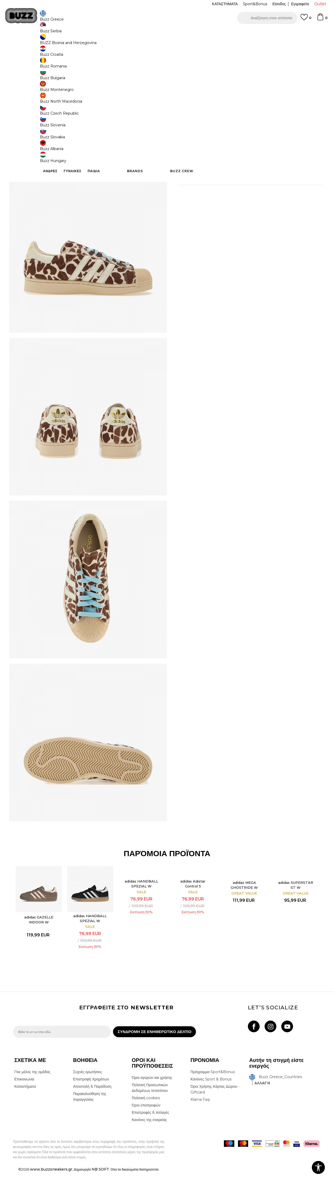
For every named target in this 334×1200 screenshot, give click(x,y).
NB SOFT (100, 1197)
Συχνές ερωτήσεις (87, 1099)
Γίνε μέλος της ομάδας (32, 1099)
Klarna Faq (200, 1127)
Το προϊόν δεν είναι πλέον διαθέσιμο (218, 128)
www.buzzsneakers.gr (51, 1197)
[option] (167, 33)
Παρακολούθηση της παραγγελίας (89, 1124)
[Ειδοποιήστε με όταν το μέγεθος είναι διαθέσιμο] (185, 86)
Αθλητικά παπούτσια (96, 42)
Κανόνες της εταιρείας (149, 1147)
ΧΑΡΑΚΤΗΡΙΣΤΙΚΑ (245, 159)
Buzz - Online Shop (28, 42)
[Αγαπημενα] (305, 19)
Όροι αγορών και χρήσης (152, 1105)
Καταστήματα (25, 1114)
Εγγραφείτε (300, 4)
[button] (267, 18)
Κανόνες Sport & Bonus (210, 1107)
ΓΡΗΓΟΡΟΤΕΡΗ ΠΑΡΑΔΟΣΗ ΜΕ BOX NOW (151, 33)
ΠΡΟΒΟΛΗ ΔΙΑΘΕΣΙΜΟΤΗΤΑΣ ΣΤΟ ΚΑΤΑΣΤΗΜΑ (245, 176)
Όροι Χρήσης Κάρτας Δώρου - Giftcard (215, 1117)
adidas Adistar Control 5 (192, 908)
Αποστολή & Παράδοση (92, 1114)
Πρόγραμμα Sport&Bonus (212, 1099)
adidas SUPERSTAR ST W (292, 909)
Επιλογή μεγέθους (192, 78)
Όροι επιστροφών (146, 1133)
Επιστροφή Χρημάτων (91, 1107)
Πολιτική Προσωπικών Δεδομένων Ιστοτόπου (150, 1115)
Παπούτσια (70, 42)
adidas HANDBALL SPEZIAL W (92, 941)
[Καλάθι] (322, 19)
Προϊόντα (52, 42)
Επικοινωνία (24, 1107)
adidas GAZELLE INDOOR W (42, 942)
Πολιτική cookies (146, 1125)
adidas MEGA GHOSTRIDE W (242, 909)
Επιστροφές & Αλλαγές (150, 1140)
